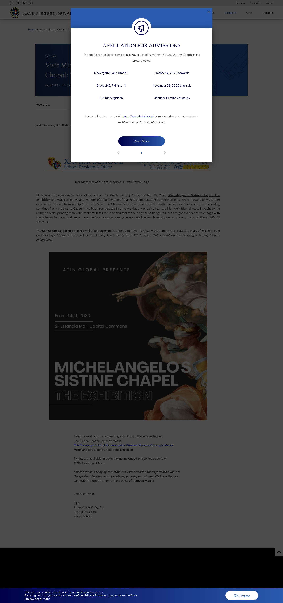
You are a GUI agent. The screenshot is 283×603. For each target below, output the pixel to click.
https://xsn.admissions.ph (183, 110)
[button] (141, 141)
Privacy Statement (97, 595)
